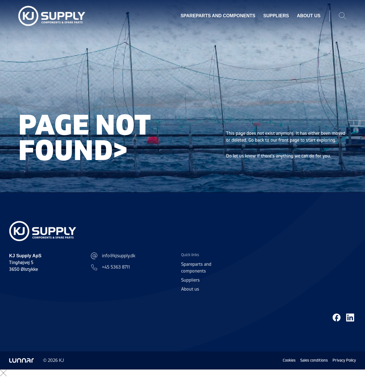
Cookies (289, 360)
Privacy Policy (344, 360)
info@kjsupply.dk (113, 255)
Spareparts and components (218, 15)
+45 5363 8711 (110, 267)
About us (309, 15)
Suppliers (276, 15)
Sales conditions (314, 360)
